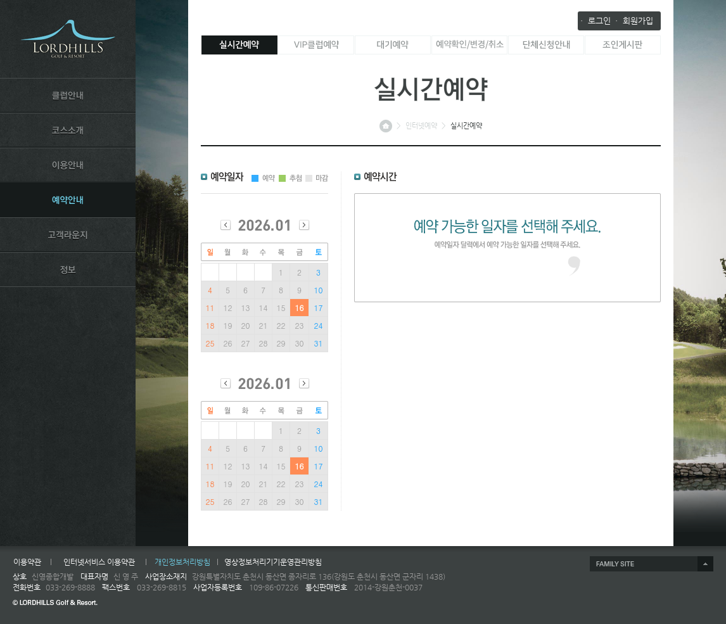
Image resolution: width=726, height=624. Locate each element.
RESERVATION (68, 199)
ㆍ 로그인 (594, 20)
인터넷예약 (421, 126)
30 (299, 343)
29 (281, 343)
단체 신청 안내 (546, 44)
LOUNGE (68, 234)
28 (263, 343)
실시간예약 (239, 44)
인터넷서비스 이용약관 (99, 561)
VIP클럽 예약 (316, 44)
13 (245, 307)
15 (281, 307)
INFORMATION (68, 269)
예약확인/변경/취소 (469, 44)
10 (318, 289)
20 (245, 325)
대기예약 (393, 44)
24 (318, 325)
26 (228, 343)
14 (263, 307)
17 (318, 307)
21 (263, 325)
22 (281, 325)
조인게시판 (623, 44)
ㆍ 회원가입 (633, 20)
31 (318, 343)
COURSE (68, 130)
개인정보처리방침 (182, 561)
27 (245, 343)
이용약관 (27, 561)
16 (299, 307)
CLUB (68, 95)
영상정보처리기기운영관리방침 (273, 561)
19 (228, 325)
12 (228, 307)
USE (68, 164)
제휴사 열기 (651, 563)
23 (299, 325)
